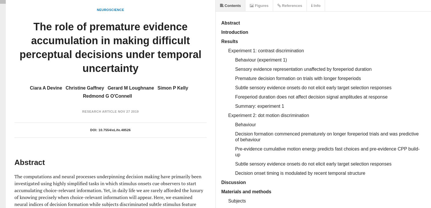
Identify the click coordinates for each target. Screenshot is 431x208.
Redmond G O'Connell (107, 96)
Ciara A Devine (46, 88)
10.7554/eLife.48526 (114, 130)
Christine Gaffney (85, 88)
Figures (259, 5)
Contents (230, 5)
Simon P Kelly (173, 88)
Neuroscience (110, 10)
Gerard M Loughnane (131, 88)
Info (315, 5)
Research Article (99, 111)
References (289, 5)
